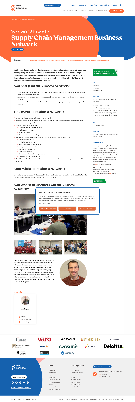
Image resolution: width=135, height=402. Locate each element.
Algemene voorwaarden (71, 399)
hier (96, 164)
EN (12, 399)
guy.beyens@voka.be (25, 319)
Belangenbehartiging (54, 382)
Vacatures (82, 5)
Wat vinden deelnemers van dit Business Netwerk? (97, 60)
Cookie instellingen (102, 399)
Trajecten (91, 11)
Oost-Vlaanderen (75, 382)
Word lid (34, 399)
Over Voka (93, 5)
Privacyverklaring (82, 399)
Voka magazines (53, 387)
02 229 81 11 (104, 374)
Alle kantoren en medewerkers (21, 387)
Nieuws (72, 5)
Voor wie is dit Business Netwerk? (75, 60)
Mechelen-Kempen (76, 380)
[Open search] (122, 5)
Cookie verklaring (92, 399)
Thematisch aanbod (54, 380)
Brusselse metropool (76, 375)
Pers (15, 399)
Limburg (73, 377)
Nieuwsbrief (21, 399)
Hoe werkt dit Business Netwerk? (57, 60)
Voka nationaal (75, 370)
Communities (52, 377)
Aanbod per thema (102, 11)
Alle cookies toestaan (48, 209)
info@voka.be (104, 376)
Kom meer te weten (45, 203)
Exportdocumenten (54, 389)
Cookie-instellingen (86, 209)
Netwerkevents (79, 11)
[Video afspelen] (50, 214)
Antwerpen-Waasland (77, 372)
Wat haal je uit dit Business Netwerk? (39, 60)
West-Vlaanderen (75, 387)
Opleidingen (67, 11)
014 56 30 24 (23, 317)
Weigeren (67, 209)
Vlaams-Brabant (75, 384)
